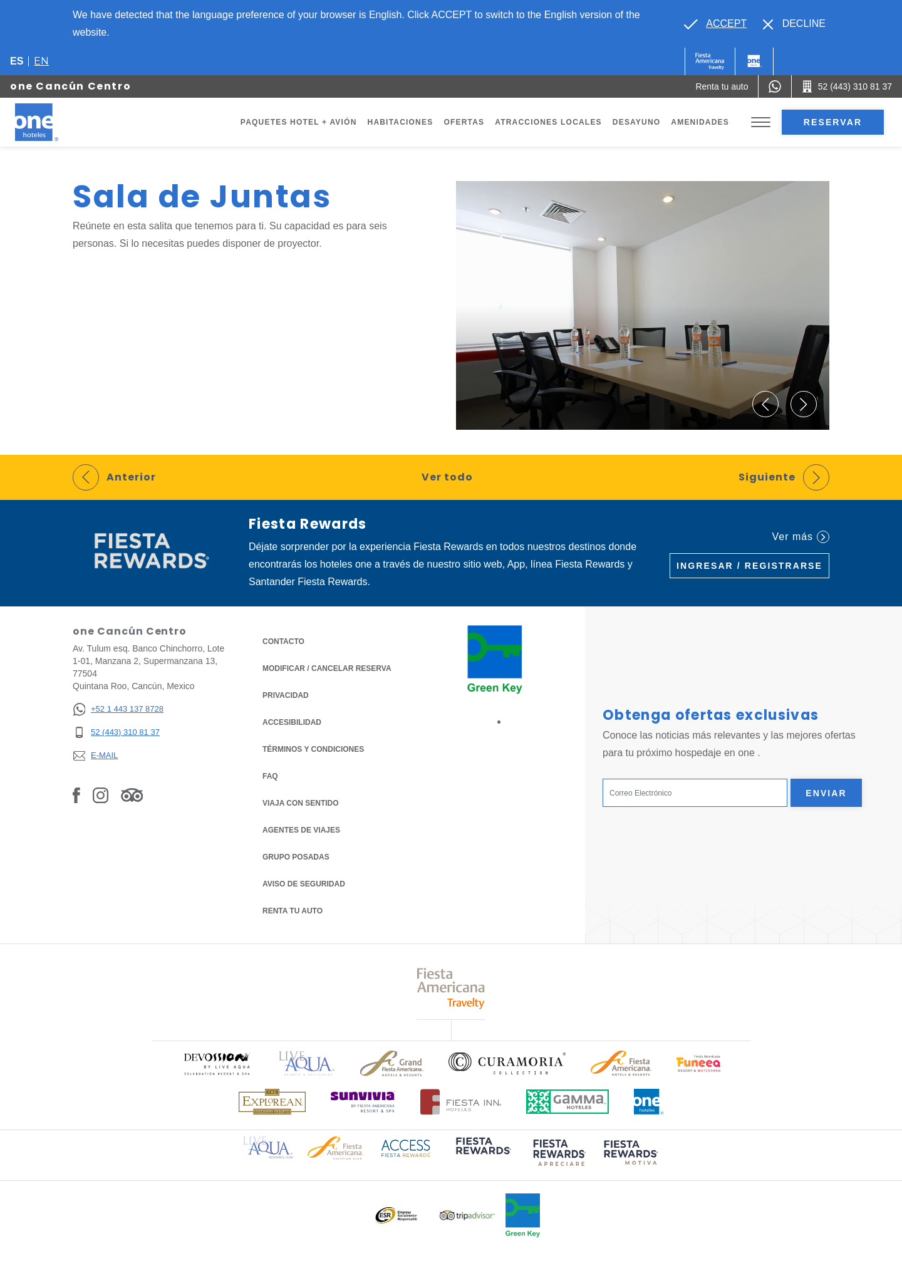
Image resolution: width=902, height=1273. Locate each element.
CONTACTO (283, 641)
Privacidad (285, 694)
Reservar (833, 122)
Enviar (826, 793)
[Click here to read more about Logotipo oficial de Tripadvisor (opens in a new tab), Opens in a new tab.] (467, 1215)
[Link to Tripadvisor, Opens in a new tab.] (132, 794)
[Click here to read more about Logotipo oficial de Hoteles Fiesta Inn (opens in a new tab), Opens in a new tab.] (460, 1102)
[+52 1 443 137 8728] (118, 709)
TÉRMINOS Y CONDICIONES (313, 749)
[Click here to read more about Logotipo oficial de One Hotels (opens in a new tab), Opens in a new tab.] (649, 1102)
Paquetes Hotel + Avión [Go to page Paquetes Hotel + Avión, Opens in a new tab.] (299, 122)
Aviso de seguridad (303, 884)
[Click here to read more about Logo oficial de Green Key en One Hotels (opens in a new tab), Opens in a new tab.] (522, 1215)
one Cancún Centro (70, 86)
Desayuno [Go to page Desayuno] (637, 122)
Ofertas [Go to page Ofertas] (463, 122)
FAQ (270, 776)
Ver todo (447, 477)
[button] (765, 404)
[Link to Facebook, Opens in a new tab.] (76, 794)
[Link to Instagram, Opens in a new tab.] (100, 794)
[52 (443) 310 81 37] (118, 732)
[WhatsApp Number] (775, 86)
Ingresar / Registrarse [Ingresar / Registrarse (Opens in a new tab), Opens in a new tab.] (749, 566)
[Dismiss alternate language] (794, 23)
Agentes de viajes (301, 830)
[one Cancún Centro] (51, 122)
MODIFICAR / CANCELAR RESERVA (326, 668)
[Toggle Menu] (760, 122)
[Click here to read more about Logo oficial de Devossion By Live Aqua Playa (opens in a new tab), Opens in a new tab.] (217, 1063)
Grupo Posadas (295, 857)
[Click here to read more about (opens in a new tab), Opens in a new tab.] (482, 1154)
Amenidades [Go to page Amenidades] (700, 122)
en (41, 61)
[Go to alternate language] (715, 24)
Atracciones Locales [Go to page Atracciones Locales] (548, 122)
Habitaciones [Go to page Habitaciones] (400, 122)
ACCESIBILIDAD (291, 722)
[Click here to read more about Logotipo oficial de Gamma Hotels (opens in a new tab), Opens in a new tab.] (567, 1101)
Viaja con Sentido (300, 803)
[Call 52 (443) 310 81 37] (847, 86)
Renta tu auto (292, 910)
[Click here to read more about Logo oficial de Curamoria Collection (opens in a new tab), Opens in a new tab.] (507, 1063)
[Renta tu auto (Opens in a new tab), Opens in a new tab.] (721, 86)
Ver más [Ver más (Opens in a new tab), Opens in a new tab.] (800, 537)
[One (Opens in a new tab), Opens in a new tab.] (710, 61)
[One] (754, 61)
